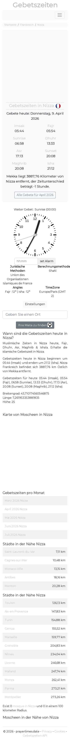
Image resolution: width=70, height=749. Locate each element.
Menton (10, 586)
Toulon (10, 603)
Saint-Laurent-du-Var (20, 551)
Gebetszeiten (35, 5)
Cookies (59, 731)
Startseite (10, 24)
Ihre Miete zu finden (35, 325)
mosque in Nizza (24, 706)
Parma (9, 688)
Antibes (10, 577)
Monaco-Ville (14, 569)
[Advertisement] (33, 68)
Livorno (10, 662)
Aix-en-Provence (16, 611)
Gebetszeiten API (35, 735)
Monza (9, 680)
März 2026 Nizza (16, 500)
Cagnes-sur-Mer (16, 560)
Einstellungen (35, 304)
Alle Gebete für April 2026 (35, 195)
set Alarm (46, 261)
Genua (9, 628)
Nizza (40, 24)
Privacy (47, 731)
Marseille (11, 637)
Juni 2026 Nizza (16, 526)
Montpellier (13, 697)
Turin (8, 620)
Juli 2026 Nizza (15, 534)
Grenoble (11, 645)
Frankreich (27, 24)
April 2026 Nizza (16, 509)
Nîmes (9, 654)
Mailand (10, 671)
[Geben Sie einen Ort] (35, 314)
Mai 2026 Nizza (15, 517)
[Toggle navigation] (60, 15)
